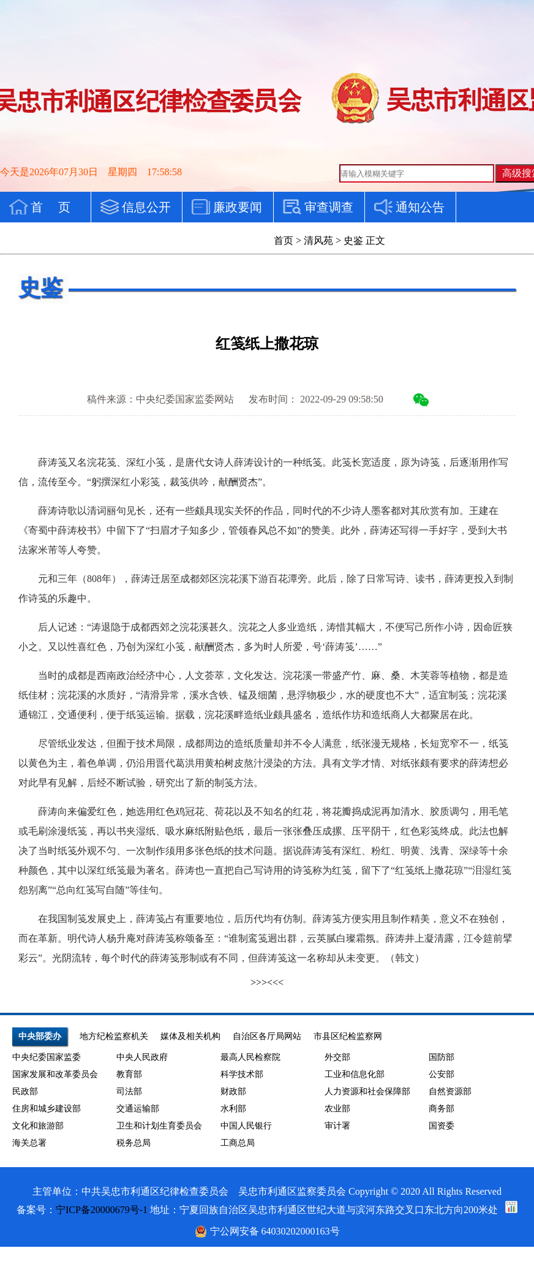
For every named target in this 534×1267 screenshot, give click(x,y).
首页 (283, 240)
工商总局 (237, 1143)
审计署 (337, 1125)
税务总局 (133, 1143)
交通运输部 (137, 1108)
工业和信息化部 (355, 1074)
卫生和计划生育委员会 (159, 1125)
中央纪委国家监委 (46, 1057)
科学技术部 (241, 1074)
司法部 (129, 1091)
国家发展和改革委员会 (55, 1074)
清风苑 (318, 240)
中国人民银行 (246, 1125)
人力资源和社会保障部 (367, 1091)
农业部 (337, 1108)
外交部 (337, 1057)
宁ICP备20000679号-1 (102, 1210)
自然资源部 (450, 1091)
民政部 (25, 1091)
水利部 (233, 1108)
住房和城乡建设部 (46, 1108)
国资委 (441, 1125)
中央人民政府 (142, 1057)
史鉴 (353, 240)
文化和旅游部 (38, 1125)
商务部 (441, 1108)
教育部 (129, 1074)
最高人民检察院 (250, 1057)
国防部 (441, 1057)
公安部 (441, 1074)
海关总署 (29, 1143)
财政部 (233, 1091)
